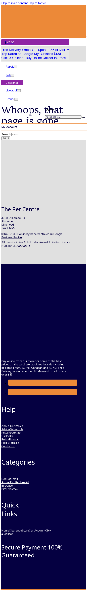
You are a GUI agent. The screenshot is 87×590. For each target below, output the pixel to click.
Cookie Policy (7, 437)
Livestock (12, 90)
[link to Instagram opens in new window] (10, 393)
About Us (7, 426)
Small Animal (9, 480)
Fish (8, 75)
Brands (10, 99)
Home (5, 530)
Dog (4, 479)
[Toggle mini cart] (9, 42)
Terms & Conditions (10, 444)
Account (39, 530)
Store (25, 530)
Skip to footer (37, 3)
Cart (31, 530)
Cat (9, 479)
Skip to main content (14, 3)
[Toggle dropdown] (15, 67)
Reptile (10, 66)
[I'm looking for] (83, 117)
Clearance (12, 82)
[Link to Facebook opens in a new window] (10, 383)
